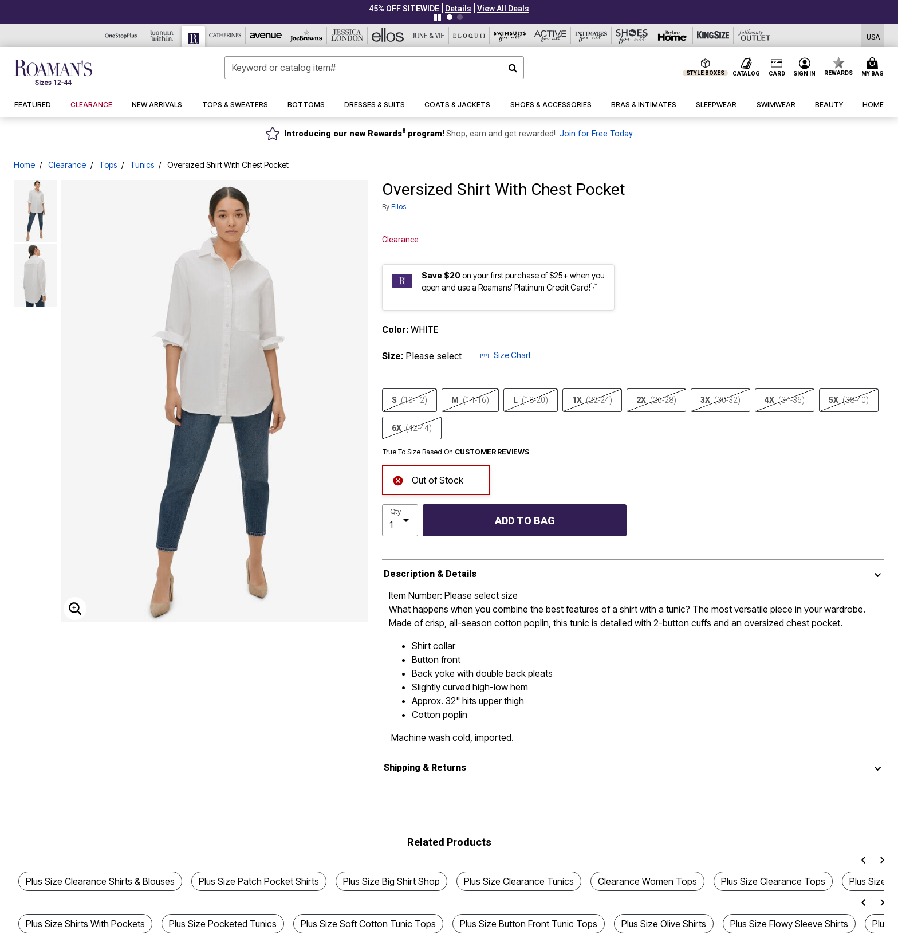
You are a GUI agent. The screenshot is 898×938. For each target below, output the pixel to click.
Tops (108, 165)
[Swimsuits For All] (510, 35)
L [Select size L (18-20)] (530, 400)
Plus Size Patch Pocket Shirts (259, 881)
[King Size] (713, 35)
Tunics (142, 165)
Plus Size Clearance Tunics (519, 881)
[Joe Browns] (306, 35)
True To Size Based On (456, 452)
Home (24, 165)
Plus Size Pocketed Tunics (223, 923)
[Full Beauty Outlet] (754, 35)
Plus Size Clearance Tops (773, 881)
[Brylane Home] (672, 35)
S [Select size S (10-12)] (409, 400)
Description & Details (430, 573)
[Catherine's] (225, 35)
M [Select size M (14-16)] (470, 400)
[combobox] (374, 67)
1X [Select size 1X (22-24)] (592, 400)
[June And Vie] (428, 35)
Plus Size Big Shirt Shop (391, 881)
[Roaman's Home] (53, 72)
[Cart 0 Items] (874, 68)
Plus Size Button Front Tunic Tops (528, 923)
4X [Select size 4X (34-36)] (785, 400)
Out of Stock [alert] (427, 479)
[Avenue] (266, 35)
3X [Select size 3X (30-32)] (720, 400)
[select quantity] (400, 520)
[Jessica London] (347, 35)
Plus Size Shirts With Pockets (85, 923)
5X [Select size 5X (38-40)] (849, 400)
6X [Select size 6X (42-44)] (412, 428)
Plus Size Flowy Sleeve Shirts (789, 923)
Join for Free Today (596, 134)
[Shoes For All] (632, 35)
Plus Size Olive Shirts (663, 923)
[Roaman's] (193, 36)
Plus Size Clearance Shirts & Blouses (100, 881)
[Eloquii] (469, 35)
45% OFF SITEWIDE (404, 8)
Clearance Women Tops (647, 881)
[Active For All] (550, 35)
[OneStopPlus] (121, 35)
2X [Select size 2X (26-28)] (656, 400)
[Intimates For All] (591, 35)
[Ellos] (388, 35)
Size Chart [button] (505, 355)
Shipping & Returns (425, 767)
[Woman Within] (161, 35)
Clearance (67, 165)
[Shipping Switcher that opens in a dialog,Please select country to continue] (873, 36)
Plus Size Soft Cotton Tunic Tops (368, 923)
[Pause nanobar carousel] (437, 17)
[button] (458, 8)
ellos (398, 206)
